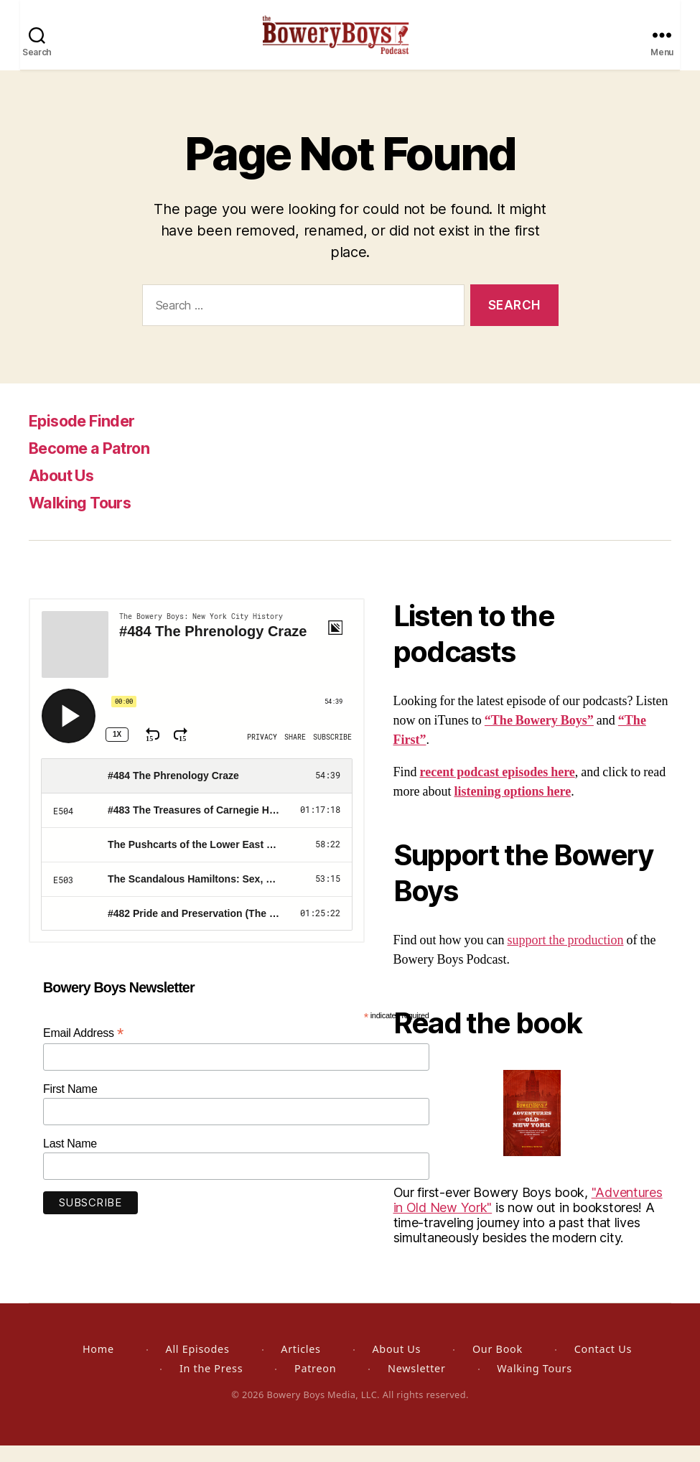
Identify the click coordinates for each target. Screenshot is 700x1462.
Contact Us (603, 1365)
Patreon (315, 1385)
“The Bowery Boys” (539, 737)
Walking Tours (85, 518)
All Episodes (197, 1365)
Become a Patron (97, 464)
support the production (566, 957)
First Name (70, 1105)
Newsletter (416, 1385)
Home (98, 1365)
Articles (300, 1365)
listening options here (512, 808)
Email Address (83, 1049)
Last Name (70, 1160)
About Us (66, 491)
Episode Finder (88, 437)
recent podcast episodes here (497, 789)
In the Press (211, 1385)
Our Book (497, 1365)
